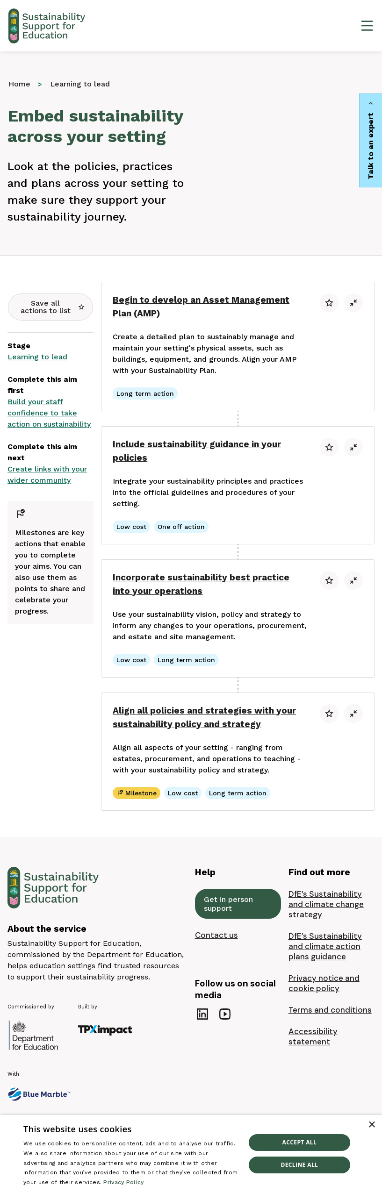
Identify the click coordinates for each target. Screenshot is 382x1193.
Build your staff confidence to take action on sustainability (49, 413)
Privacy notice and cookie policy (324, 983)
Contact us (216, 935)
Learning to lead (37, 356)
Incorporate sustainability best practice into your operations (201, 584)
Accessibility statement (313, 1036)
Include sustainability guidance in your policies (197, 451)
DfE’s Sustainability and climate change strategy (326, 904)
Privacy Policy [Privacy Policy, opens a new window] (123, 1182)
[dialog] (191, 1154)
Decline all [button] (299, 1165)
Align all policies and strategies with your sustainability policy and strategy (204, 717)
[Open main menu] (367, 25)
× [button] (371, 1125)
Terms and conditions (330, 1010)
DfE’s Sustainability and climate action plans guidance (325, 946)
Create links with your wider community (47, 474)
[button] (50, 307)
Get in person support (228, 904)
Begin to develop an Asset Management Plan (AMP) (201, 306)
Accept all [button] (299, 1142)
